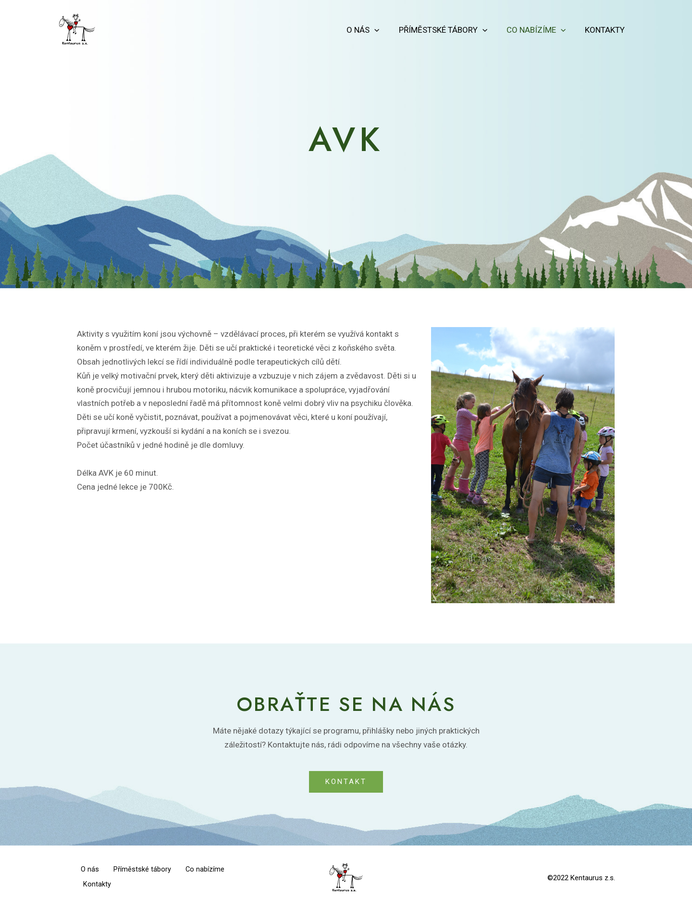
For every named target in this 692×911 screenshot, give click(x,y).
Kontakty (606, 30)
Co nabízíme (540, 30)
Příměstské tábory (450, 30)
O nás (373, 30)
